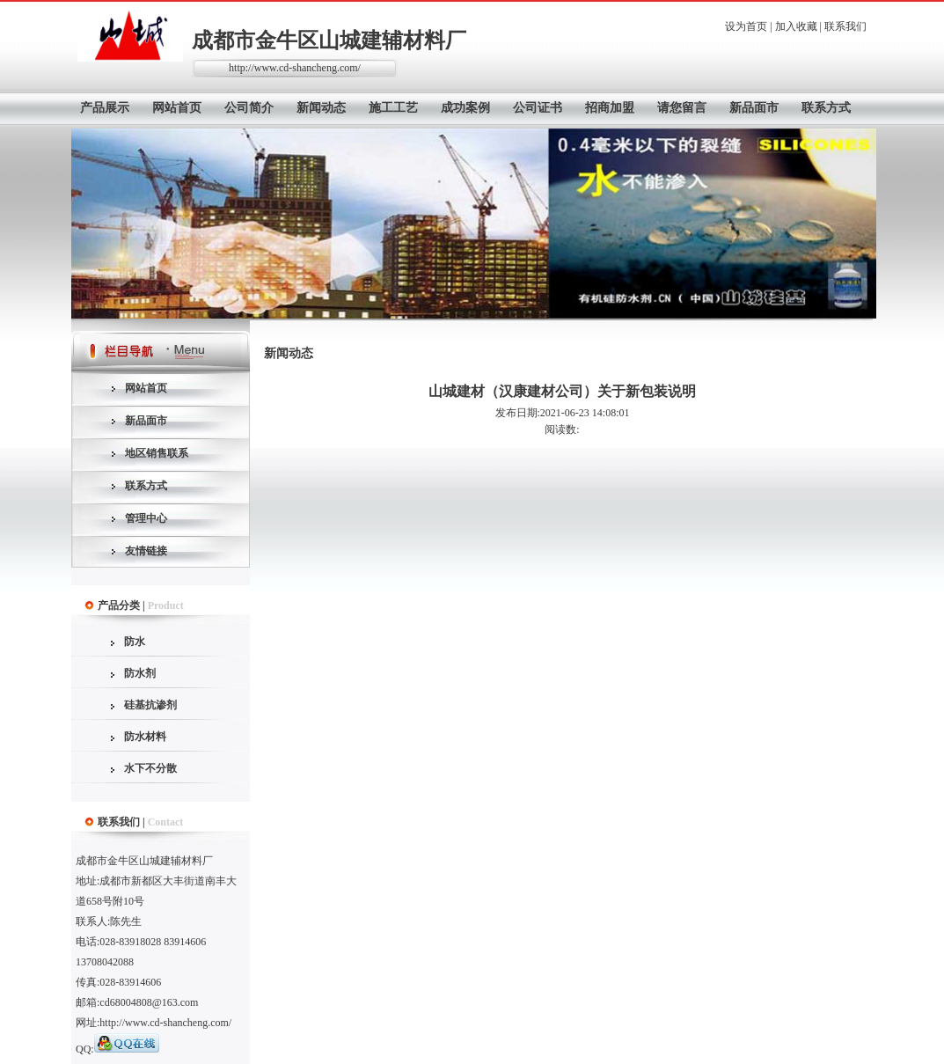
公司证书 (537, 107)
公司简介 (249, 107)
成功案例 (465, 107)
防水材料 (145, 736)
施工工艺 (393, 107)
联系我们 (845, 26)
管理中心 (146, 518)
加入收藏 (796, 26)
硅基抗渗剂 (150, 705)
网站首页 (176, 107)
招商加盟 (609, 107)
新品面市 (754, 107)
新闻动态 (321, 107)
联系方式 (826, 107)
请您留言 (681, 107)
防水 (134, 641)
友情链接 (146, 551)
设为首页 (746, 26)
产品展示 (104, 107)
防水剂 (140, 673)
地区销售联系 (156, 453)
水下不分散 (150, 768)
